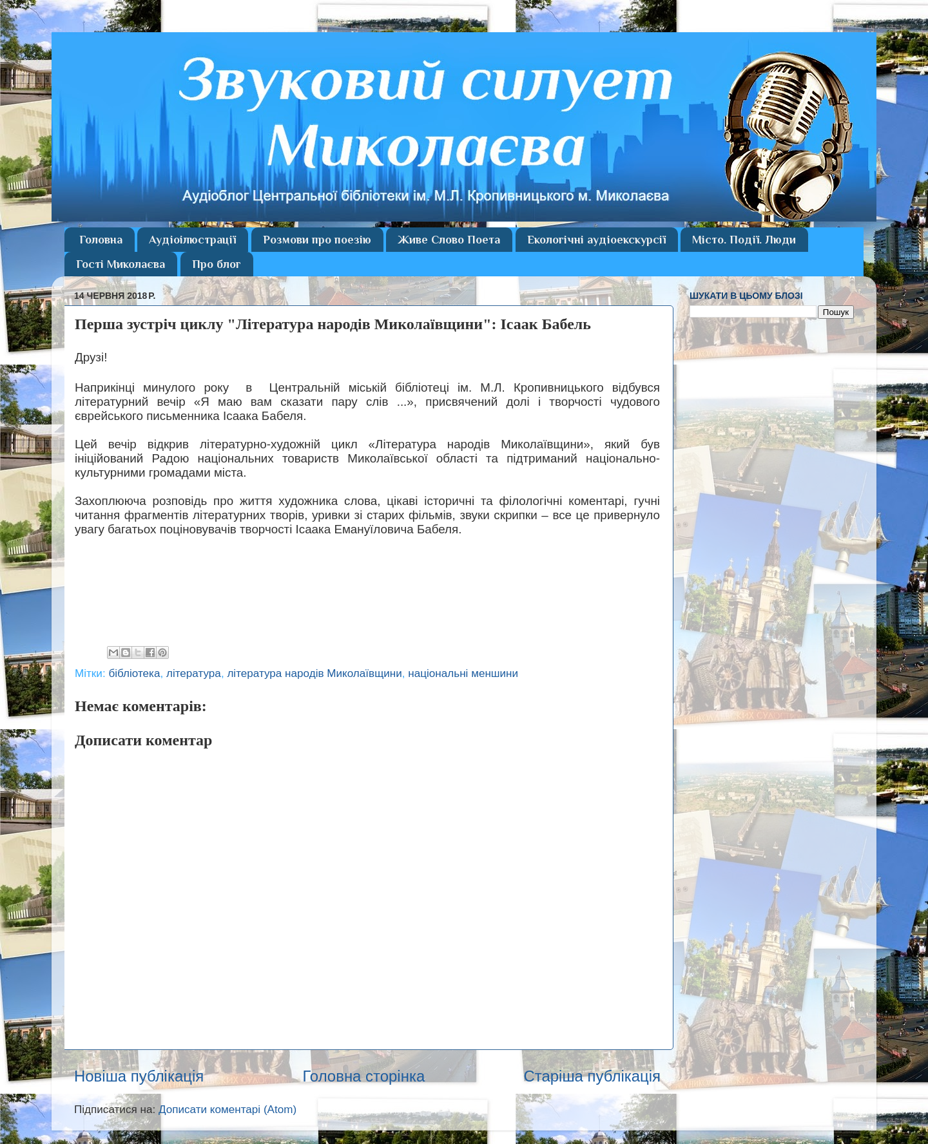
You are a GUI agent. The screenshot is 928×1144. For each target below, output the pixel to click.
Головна (100, 239)
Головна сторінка (363, 1076)
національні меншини (463, 673)
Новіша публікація (139, 1076)
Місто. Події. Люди (744, 239)
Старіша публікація (592, 1076)
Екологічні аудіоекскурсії (596, 239)
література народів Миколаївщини (314, 673)
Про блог (216, 264)
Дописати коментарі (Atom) (227, 1109)
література (193, 673)
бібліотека (134, 673)
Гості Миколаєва (120, 264)
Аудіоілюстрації (192, 239)
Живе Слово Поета (449, 239)
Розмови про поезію (317, 239)
